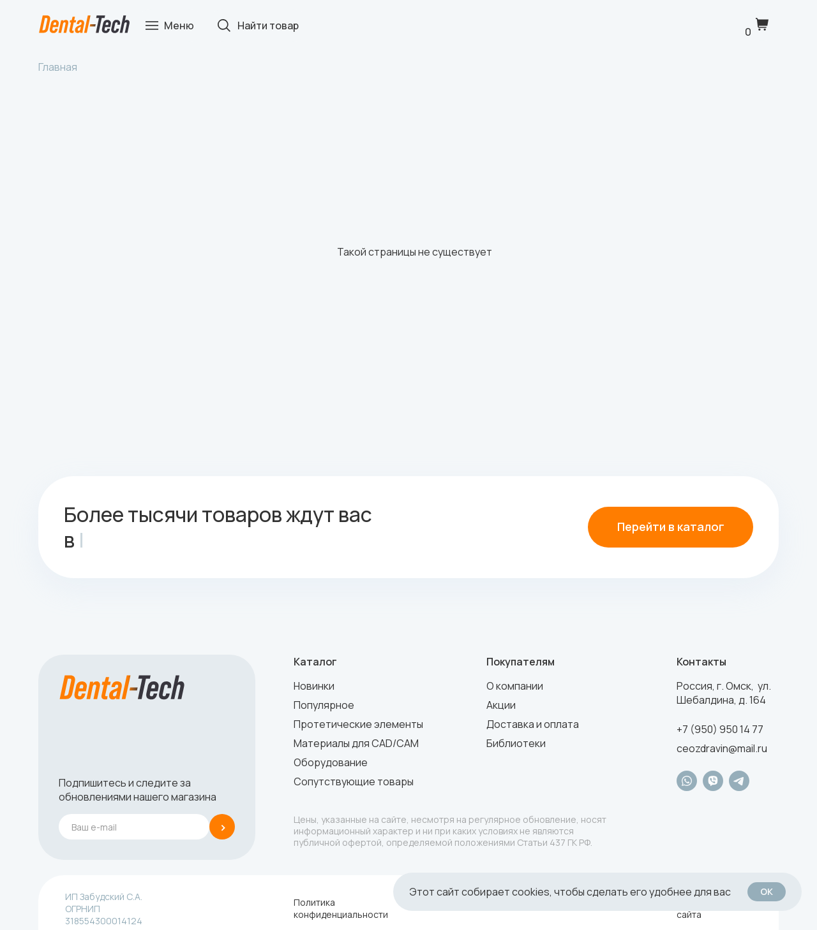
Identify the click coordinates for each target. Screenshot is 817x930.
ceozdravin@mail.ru (722, 748)
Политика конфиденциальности (341, 908)
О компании (514, 686)
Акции (501, 705)
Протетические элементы (358, 724)
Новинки (314, 686)
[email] (134, 826)
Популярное (324, 705)
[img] (84, 24)
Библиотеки (516, 743)
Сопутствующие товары (354, 781)
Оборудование (331, 762)
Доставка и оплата (532, 724)
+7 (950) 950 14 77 (720, 729)
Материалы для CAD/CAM (356, 743)
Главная (57, 67)
